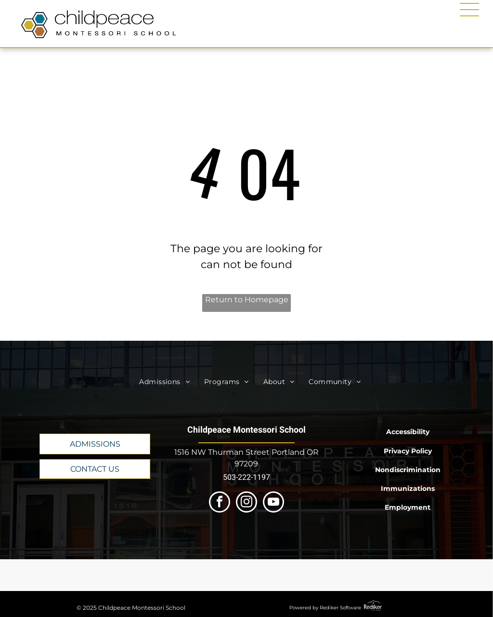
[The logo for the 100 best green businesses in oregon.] (380, 575)
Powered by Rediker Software (325, 607)
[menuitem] (164, 382)
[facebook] (219, 503)
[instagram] (246, 503)
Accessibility (407, 431)
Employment (407, 507)
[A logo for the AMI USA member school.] (112, 575)
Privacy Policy (408, 451)
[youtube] (273, 503)
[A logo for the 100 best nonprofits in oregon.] (313, 575)
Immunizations (408, 488)
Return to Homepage (246, 299)
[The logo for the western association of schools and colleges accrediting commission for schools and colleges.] (246, 575)
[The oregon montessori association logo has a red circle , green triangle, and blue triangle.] (179, 575)
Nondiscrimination (408, 469)
